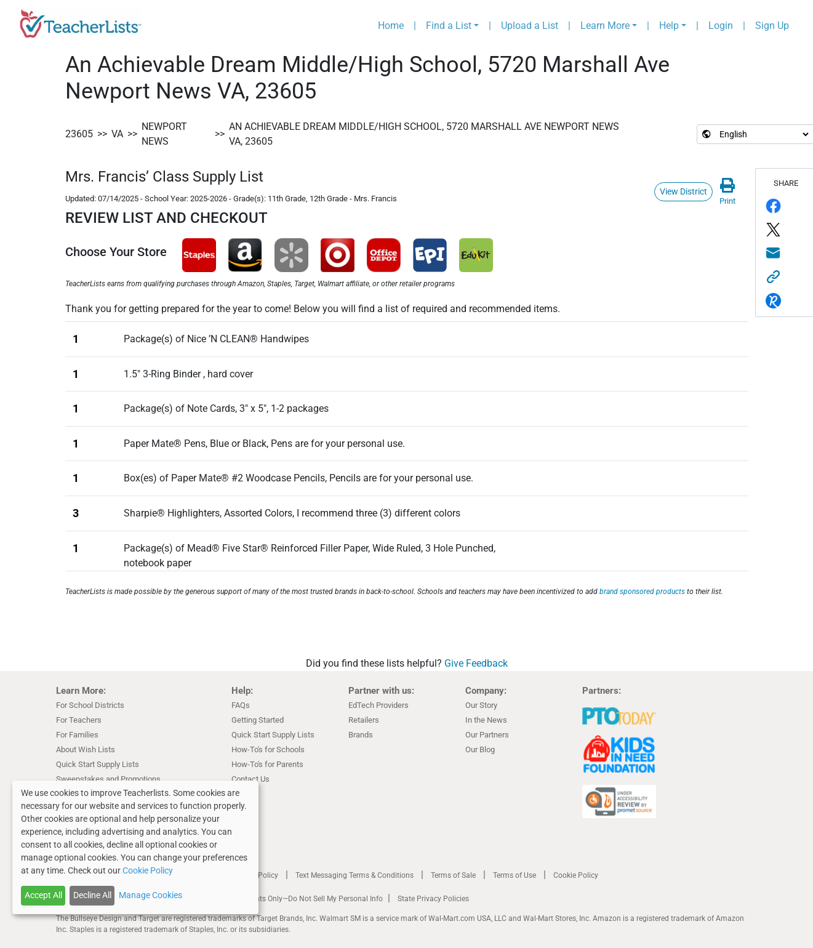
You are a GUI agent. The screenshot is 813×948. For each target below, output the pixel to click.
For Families (77, 734)
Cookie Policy (575, 875)
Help (669, 25)
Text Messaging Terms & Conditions (354, 875)
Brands (360, 734)
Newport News (164, 134)
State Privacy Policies (433, 898)
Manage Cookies (150, 895)
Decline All (92, 895)
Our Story (481, 705)
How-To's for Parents (267, 764)
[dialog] (135, 847)
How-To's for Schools (268, 749)
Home (391, 25)
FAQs (240, 705)
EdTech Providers (378, 705)
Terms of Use (514, 875)
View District (683, 191)
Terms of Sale (453, 875)
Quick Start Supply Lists (97, 764)
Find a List (448, 25)
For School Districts (90, 705)
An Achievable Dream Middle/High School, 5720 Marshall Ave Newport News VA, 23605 (424, 134)
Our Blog (480, 749)
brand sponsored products (642, 591)
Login (720, 25)
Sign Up (772, 25)
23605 (79, 134)
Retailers (363, 720)
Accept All (43, 895)
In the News (486, 720)
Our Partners (487, 734)
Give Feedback (476, 663)
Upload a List (529, 25)
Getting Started (257, 720)
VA (117, 134)
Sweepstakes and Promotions (108, 779)
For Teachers (79, 720)
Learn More (605, 25)
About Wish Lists (85, 749)
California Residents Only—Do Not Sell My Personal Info (291, 898)
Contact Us (250, 779)
